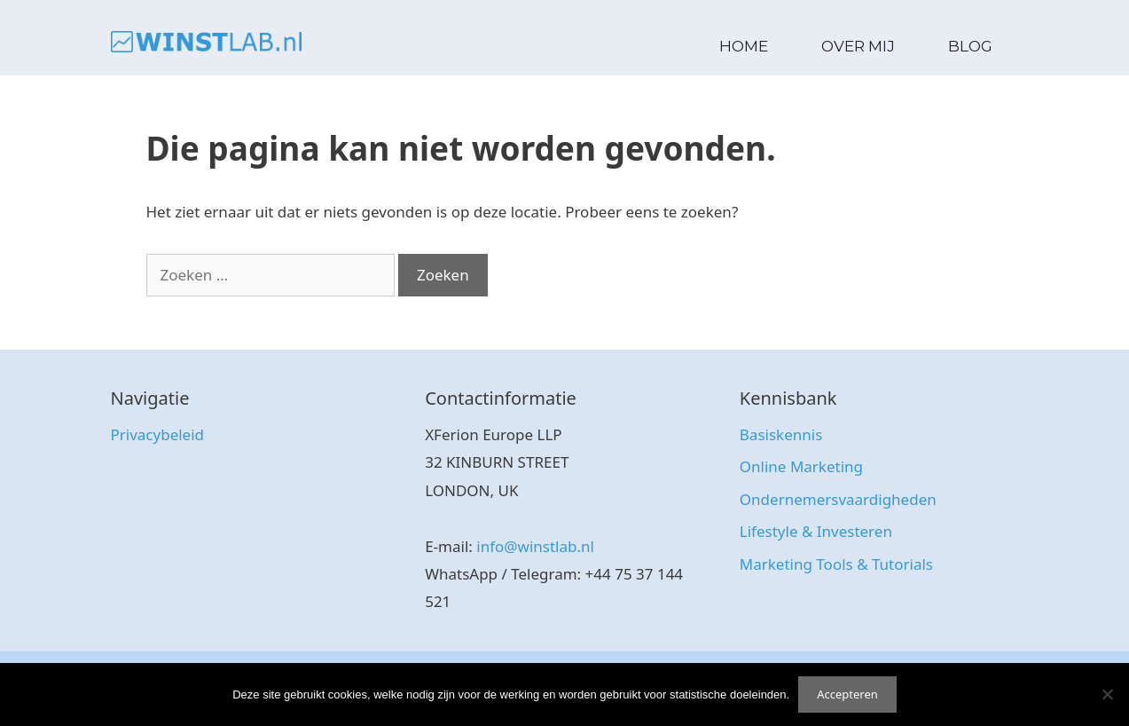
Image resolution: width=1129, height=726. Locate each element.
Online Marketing (801, 466)
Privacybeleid (158, 434)
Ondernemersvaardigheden (838, 499)
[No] (1107, 694)
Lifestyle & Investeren (816, 531)
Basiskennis (781, 434)
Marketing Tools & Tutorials (836, 564)
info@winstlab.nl (535, 546)
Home (743, 46)
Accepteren (847, 694)
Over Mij (858, 46)
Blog (970, 46)
